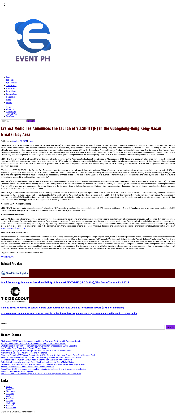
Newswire (10, 393)
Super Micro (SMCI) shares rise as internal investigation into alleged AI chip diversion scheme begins (43, 369)
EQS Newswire (11, 88)
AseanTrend (11, 407)
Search (4, 324)
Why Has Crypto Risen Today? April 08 (17, 371)
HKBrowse (10, 403)
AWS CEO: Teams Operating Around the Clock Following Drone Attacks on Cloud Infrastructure (41, 357)
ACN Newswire (11, 82)
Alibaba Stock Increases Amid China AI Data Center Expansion (27, 367)
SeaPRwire (10, 79)
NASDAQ (10, 389)
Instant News (11, 91)
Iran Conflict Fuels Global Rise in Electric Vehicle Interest (25, 348)
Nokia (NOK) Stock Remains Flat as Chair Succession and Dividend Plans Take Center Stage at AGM (43, 364)
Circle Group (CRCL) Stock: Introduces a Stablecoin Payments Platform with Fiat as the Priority (41, 341)
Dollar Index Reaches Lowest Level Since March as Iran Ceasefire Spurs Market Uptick (37, 362)
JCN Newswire (11, 85)
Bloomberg (10, 391)
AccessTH (10, 405)
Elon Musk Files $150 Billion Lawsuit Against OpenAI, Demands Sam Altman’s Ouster (36, 360)
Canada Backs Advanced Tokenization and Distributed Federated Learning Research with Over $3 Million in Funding (62, 307)
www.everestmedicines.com (13, 228)
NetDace (9, 400)
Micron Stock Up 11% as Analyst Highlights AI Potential (24, 353)
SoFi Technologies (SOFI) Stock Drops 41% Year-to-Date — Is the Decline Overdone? (36, 350)
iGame (8, 99)
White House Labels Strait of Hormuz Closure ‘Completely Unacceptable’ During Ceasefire (39, 346)
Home (8, 76)
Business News (11, 94)
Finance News (11, 96)
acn (31, 141)
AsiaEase (10, 398)
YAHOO (9, 386)
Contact (9, 102)
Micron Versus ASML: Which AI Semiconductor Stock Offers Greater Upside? (33, 343)
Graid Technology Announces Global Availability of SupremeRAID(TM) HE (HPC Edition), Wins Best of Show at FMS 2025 (65, 282)
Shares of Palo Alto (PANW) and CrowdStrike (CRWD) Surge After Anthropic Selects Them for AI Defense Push (48, 355)
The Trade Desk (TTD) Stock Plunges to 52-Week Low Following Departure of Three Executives (41, 374)
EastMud (10, 396)
